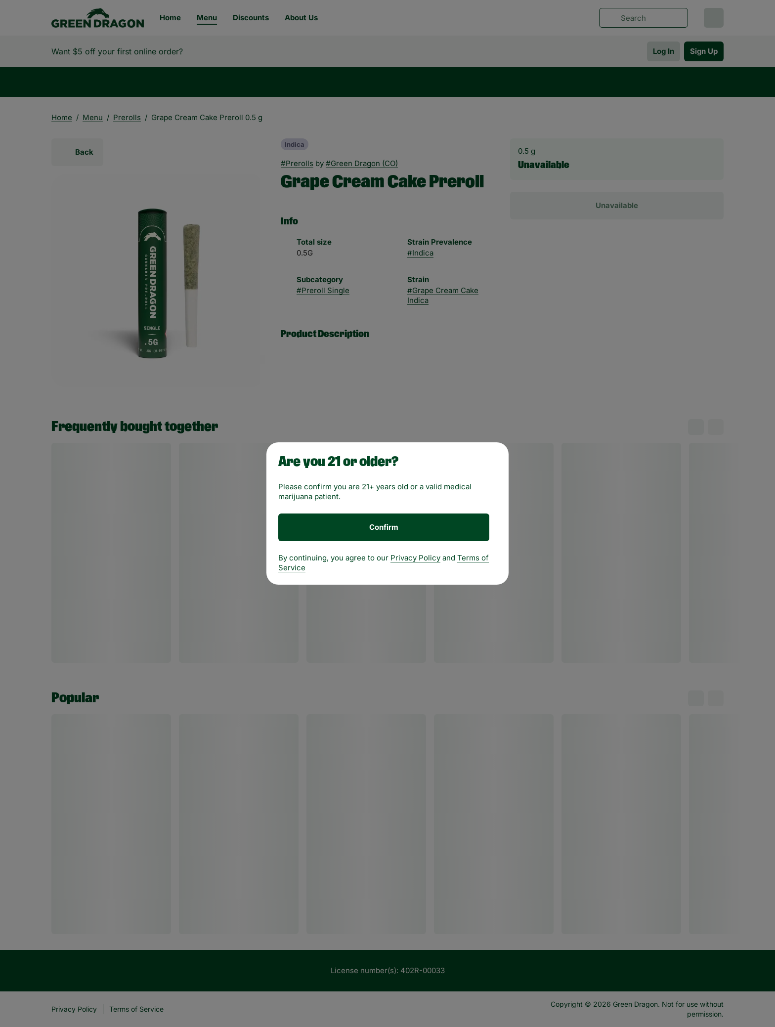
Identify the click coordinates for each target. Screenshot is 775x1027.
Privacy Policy (415, 557)
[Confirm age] (383, 527)
